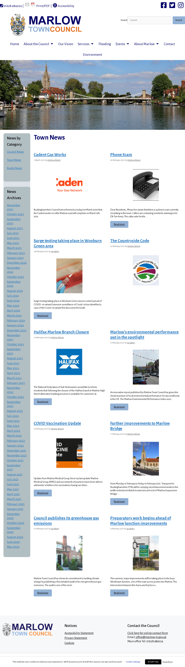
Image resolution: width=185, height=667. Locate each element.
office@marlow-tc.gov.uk (150, 637)
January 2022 (15, 445)
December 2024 (16, 262)
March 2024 (14, 315)
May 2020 (13, 547)
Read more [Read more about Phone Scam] (119, 224)
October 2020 (15, 523)
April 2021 (13, 494)
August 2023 (15, 358)
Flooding (105, 44)
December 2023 (16, 330)
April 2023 (13, 373)
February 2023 (16, 383)
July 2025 (13, 233)
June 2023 (13, 363)
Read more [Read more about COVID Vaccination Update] (42, 493)
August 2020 (15, 537)
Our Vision (65, 44)
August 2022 (15, 411)
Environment (92, 54)
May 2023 (13, 368)
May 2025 (13, 243)
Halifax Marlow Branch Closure (61, 332)
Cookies (69, 643)
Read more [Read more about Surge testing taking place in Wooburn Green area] (42, 315)
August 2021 (14, 474)
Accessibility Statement (79, 633)
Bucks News (14, 168)
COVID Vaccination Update (57, 423)
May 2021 (13, 489)
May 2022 (13, 426)
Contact (169, 44)
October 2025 (15, 214)
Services (87, 44)
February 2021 (16, 504)
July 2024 (13, 295)
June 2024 (13, 300)
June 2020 (13, 542)
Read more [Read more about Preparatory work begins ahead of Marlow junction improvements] (119, 593)
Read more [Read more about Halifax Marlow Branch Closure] (42, 401)
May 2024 (13, 305)
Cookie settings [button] (133, 662)
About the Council (40, 44)
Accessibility (63, 5)
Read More (168, 662)
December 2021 (16, 450)
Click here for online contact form (147, 633)
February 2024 (16, 320)
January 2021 (15, 509)
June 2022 (13, 421)
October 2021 (15, 460)
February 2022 (16, 440)
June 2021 (13, 484)
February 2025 (16, 253)
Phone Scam (121, 154)
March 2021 (14, 499)
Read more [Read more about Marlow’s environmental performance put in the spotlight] (119, 407)
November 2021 (17, 455)
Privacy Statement (76, 638)
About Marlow (148, 44)
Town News (14, 160)
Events (124, 44)
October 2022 (15, 397)
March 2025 (14, 248)
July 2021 (12, 479)
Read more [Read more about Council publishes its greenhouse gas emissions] (42, 593)
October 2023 (15, 344)
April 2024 (13, 310)
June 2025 (13, 238)
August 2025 (15, 228)
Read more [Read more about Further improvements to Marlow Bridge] (119, 501)
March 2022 (14, 435)
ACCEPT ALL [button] (153, 662)
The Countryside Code (129, 241)
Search (124, 20)
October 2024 (15, 277)
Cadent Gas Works (50, 154)
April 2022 (13, 430)
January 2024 (15, 325)
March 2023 (14, 378)
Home (14, 44)
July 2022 (13, 416)
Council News (15, 152)
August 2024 (15, 291)
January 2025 (15, 258)
